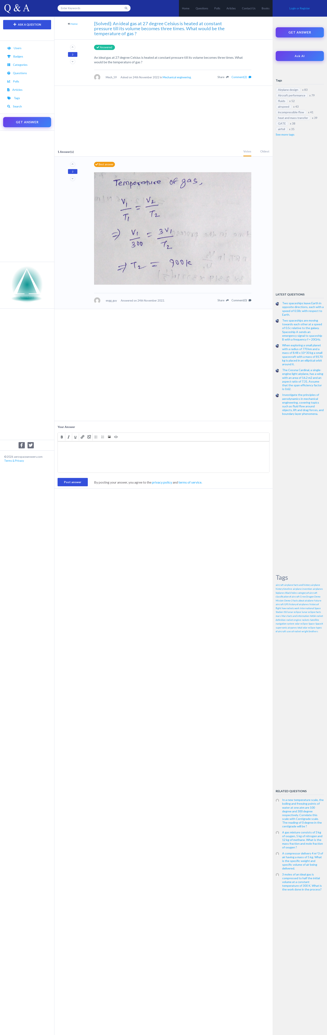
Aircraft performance (291, 95)
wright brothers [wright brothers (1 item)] (310, 631)
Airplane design (288, 89)
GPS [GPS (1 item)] (286, 604)
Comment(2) (241, 77)
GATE (282, 123)
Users (14, 48)
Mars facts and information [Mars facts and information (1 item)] (295, 616)
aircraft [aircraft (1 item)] (280, 585)
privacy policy (162, 482)
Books (265, 8)
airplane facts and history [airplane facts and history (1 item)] (297, 585)
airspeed (283, 106)
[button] (62, 437)
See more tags (285, 134)
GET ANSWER (27, 122)
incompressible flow (291, 112)
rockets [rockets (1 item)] (305, 620)
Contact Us (248, 8)
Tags (13, 98)
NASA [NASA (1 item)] (313, 616)
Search (14, 106)
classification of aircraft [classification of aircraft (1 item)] (287, 596)
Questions (202, 8)
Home (185, 8)
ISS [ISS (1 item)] (285, 612)
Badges (15, 56)
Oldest (264, 151)
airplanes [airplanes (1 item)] (318, 588)
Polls (217, 8)
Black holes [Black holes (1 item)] (291, 592)
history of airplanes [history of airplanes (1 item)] (299, 604)
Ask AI (300, 56)
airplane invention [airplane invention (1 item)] (302, 588)
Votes (247, 151)
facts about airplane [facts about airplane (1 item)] (303, 600)
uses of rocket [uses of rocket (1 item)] (294, 631)
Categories (17, 64)
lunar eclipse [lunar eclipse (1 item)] (294, 612)
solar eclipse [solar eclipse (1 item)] (301, 623)
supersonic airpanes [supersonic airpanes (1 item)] (286, 627)
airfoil (281, 129)
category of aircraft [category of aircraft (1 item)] (307, 592)
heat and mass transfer (293, 118)
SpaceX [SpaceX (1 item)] (319, 623)
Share (223, 77)
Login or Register (299, 8)
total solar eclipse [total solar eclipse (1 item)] (307, 627)
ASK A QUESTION (27, 24)
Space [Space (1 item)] (311, 623)
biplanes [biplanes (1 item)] (280, 592)
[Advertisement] (27, 196)
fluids (281, 101)
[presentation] (61, 436)
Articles (231, 8)
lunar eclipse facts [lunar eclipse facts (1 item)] (311, 612)
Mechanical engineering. (177, 77)
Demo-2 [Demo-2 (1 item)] (288, 600)
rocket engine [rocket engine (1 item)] (293, 620)
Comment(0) (241, 300)
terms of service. (190, 482)
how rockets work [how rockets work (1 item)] (290, 608)
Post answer (72, 482)
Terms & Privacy (14, 460)
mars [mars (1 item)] (278, 616)
